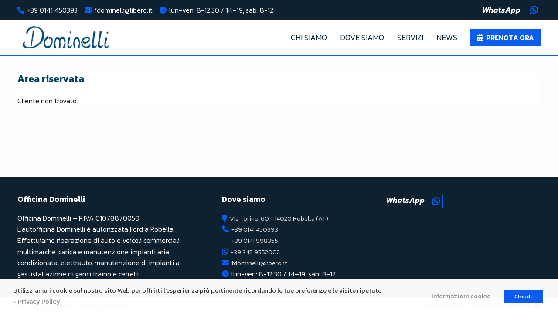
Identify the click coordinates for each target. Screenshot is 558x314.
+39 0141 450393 (52, 10)
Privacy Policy (39, 301)
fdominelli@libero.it (123, 10)
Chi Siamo (309, 37)
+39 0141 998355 (256, 240)
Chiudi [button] (523, 296)
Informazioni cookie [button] (461, 296)
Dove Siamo (362, 37)
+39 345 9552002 (256, 251)
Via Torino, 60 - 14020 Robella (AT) (283, 218)
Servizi (410, 37)
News (446, 37)
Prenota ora (510, 37)
